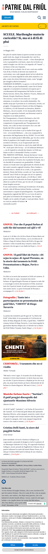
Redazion (5, 465)
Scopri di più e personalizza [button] (23, 550)
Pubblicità (19, 465)
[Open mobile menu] (44, 18)
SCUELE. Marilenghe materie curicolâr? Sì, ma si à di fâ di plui (23, 38)
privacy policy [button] (23, 536)
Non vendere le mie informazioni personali (26, 530)
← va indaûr (14, 213)
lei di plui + (20, 291)
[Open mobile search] (39, 18)
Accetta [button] (35, 545)
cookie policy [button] (6, 520)
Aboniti (7, 17)
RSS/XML (12, 465)
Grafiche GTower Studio (17, 477)
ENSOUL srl (5, 477)
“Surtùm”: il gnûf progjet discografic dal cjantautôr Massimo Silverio (23, 397)
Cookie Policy (37, 465)
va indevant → (33, 213)
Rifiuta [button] (13, 545)
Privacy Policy (28, 465)
